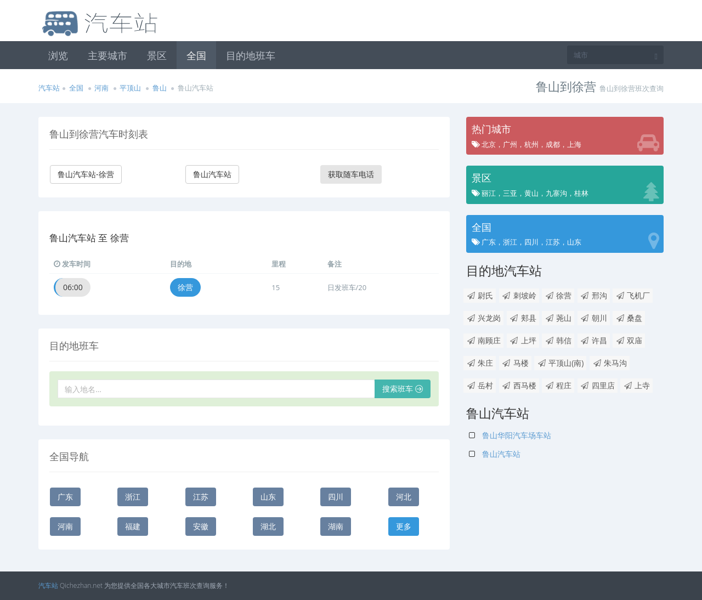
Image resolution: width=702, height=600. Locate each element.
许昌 (593, 340)
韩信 (558, 340)
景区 (157, 55)
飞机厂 (632, 295)
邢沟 (593, 295)
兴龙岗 (483, 318)
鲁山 (159, 88)
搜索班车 (402, 388)
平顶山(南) (560, 363)
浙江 (132, 496)
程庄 (558, 385)
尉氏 (479, 295)
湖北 (268, 526)
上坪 (522, 340)
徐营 (185, 287)
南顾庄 (483, 340)
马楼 (515, 363)
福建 (132, 526)
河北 (403, 496)
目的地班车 (250, 55)
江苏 (200, 496)
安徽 (200, 526)
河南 (101, 88)
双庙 (628, 340)
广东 (65, 496)
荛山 (558, 318)
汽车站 (49, 88)
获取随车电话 (351, 174)
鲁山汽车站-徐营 (86, 174)
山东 (268, 496)
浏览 (58, 55)
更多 (403, 526)
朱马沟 (609, 363)
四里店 (597, 385)
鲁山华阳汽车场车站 (510, 435)
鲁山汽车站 (212, 174)
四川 (335, 496)
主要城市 (107, 55)
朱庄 (479, 363)
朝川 (593, 318)
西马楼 (519, 385)
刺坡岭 (519, 295)
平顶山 (130, 88)
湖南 (335, 526)
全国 (196, 55)
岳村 (479, 385)
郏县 (522, 318)
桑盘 (628, 318)
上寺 (636, 385)
